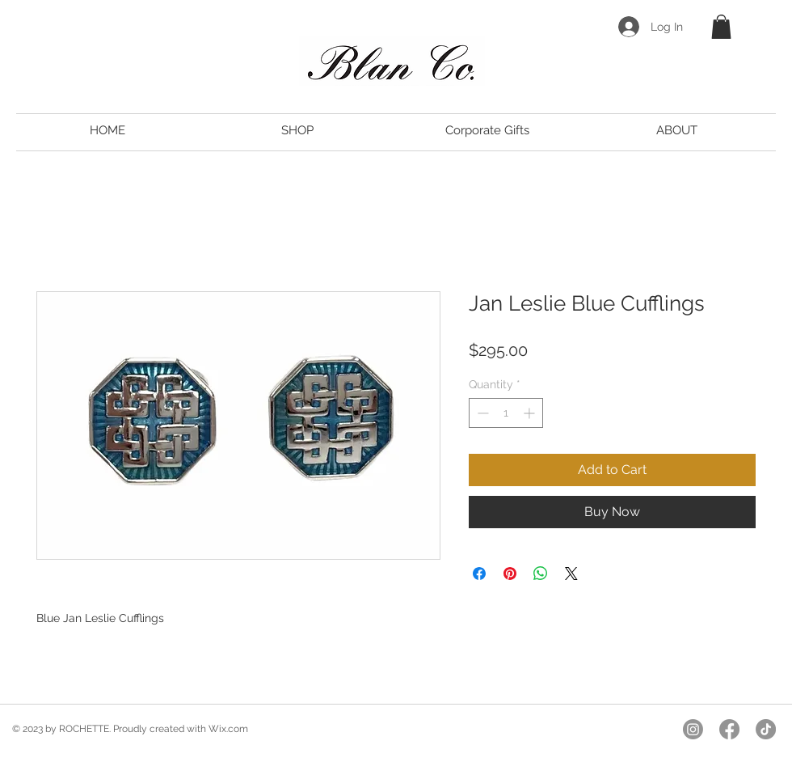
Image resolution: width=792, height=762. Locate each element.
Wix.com (228, 728)
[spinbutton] (505, 413)
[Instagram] (693, 729)
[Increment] (530, 413)
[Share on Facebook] (479, 573)
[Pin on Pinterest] (510, 573)
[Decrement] (481, 413)
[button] (721, 27)
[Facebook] (729, 729)
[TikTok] (766, 729)
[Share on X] (571, 573)
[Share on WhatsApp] (540, 573)
